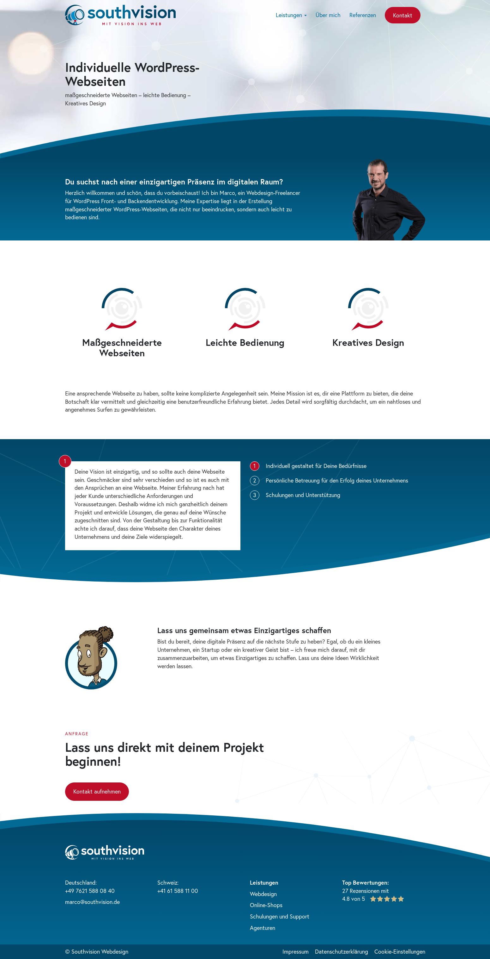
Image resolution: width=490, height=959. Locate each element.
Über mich (328, 15)
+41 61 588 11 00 (177, 890)
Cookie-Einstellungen (399, 951)
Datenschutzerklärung (341, 951)
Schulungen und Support (279, 916)
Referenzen (362, 15)
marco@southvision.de (92, 902)
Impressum (295, 951)
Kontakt (402, 15)
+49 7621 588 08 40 (90, 890)
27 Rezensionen (360, 890)
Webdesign (263, 894)
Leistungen (291, 15)
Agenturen (262, 927)
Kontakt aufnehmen (97, 791)
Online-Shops (266, 905)
